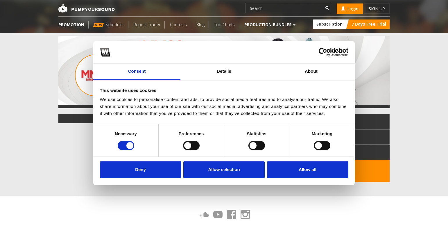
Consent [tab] (137, 71)
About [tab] (311, 71)
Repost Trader (147, 24)
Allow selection (224, 169)
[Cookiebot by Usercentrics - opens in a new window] (323, 52)
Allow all (307, 169)
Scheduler (108, 24)
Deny (140, 169)
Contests (178, 24)
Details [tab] (224, 71)
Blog (200, 24)
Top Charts (224, 24)
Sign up (377, 8)
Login (350, 8)
